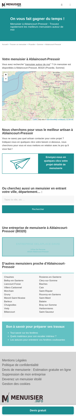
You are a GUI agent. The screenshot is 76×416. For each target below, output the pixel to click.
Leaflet (35, 119)
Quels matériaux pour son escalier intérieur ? (33, 336)
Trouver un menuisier (18, 44)
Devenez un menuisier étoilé (22, 379)
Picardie (32, 44)
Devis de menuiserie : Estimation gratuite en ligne (36, 370)
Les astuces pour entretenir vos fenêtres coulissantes (37, 340)
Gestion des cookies (16, 384)
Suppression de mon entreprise (24, 374)
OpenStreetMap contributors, (56, 119)
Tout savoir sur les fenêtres (24, 333)
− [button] (6, 79)
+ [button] (6, 75)
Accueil (5, 44)
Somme (40, 44)
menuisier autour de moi (37, 64)
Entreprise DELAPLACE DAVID (38, 243)
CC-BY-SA (69, 119)
